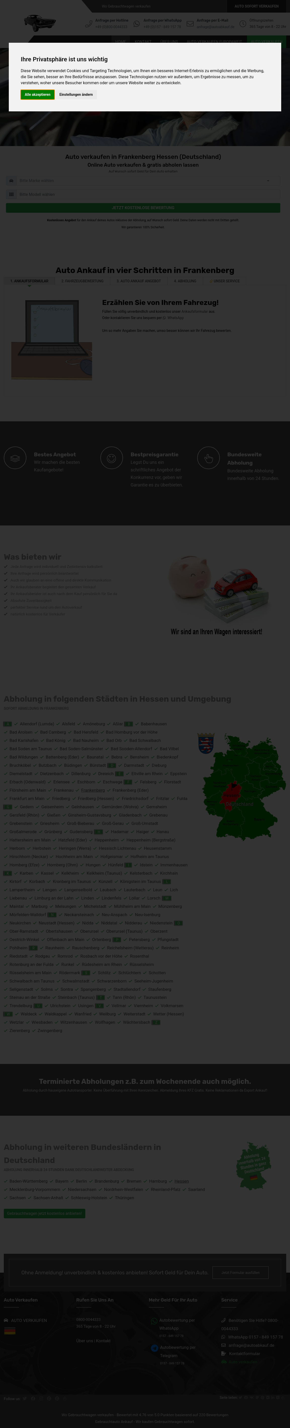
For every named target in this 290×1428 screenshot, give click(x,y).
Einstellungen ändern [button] (76, 95)
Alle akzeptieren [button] (38, 95)
